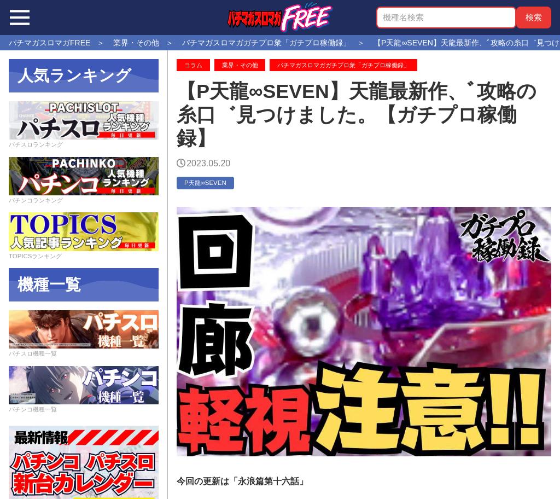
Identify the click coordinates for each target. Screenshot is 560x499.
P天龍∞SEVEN (205, 182)
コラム (193, 65)
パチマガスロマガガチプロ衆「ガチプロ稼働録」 (343, 65)
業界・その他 (240, 65)
